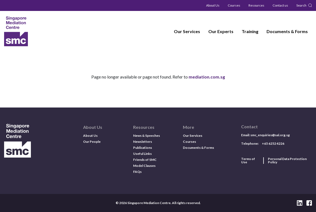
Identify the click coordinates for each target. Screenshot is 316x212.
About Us (213, 5)
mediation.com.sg (207, 76)
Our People (92, 142)
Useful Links (142, 154)
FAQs (137, 172)
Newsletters (142, 142)
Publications (142, 148)
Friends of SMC (145, 160)
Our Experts (220, 31)
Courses (234, 5)
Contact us (280, 5)
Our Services (187, 31)
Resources (256, 5)
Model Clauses (144, 166)
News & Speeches (146, 135)
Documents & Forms (287, 31)
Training (250, 31)
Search (301, 5)
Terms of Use (248, 160)
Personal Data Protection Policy (287, 160)
